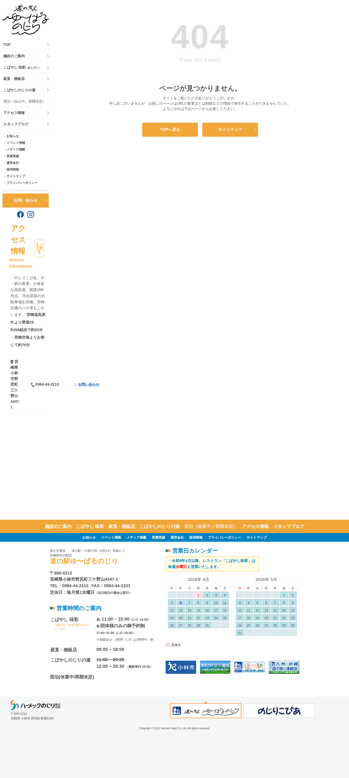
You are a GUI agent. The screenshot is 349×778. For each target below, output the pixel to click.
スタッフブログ (15, 124)
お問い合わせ (26, 200)
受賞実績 (12, 156)
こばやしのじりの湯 (19, 90)
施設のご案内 (14, 56)
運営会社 (12, 163)
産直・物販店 (14, 79)
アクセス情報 (14, 113)
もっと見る (39, 248)
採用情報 (12, 169)
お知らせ (12, 136)
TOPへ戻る (170, 129)
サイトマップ (15, 176)
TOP (7, 45)
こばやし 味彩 (21, 67)
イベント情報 (15, 143)
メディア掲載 (15, 149)
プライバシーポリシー (22, 183)
